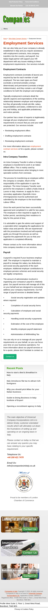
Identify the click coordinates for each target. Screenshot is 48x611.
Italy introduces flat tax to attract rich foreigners (23, 382)
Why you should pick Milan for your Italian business (23, 390)
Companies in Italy (11, 591)
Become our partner (16, 5)
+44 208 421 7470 (15, 457)
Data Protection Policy (16, 2)
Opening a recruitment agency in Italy (24, 406)
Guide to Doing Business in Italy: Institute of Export (22, 399)
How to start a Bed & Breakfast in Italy (22, 373)
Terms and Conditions (32, 2)
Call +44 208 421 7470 (32, 5)
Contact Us (10, 357)
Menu (6, 29)
